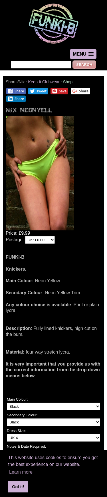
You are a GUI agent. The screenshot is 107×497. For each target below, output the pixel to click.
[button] (83, 54)
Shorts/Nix (15, 82)
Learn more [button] (21, 472)
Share (16, 91)
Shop (68, 82)
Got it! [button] (18, 486)
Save (59, 91)
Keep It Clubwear (43, 82)
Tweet (38, 91)
